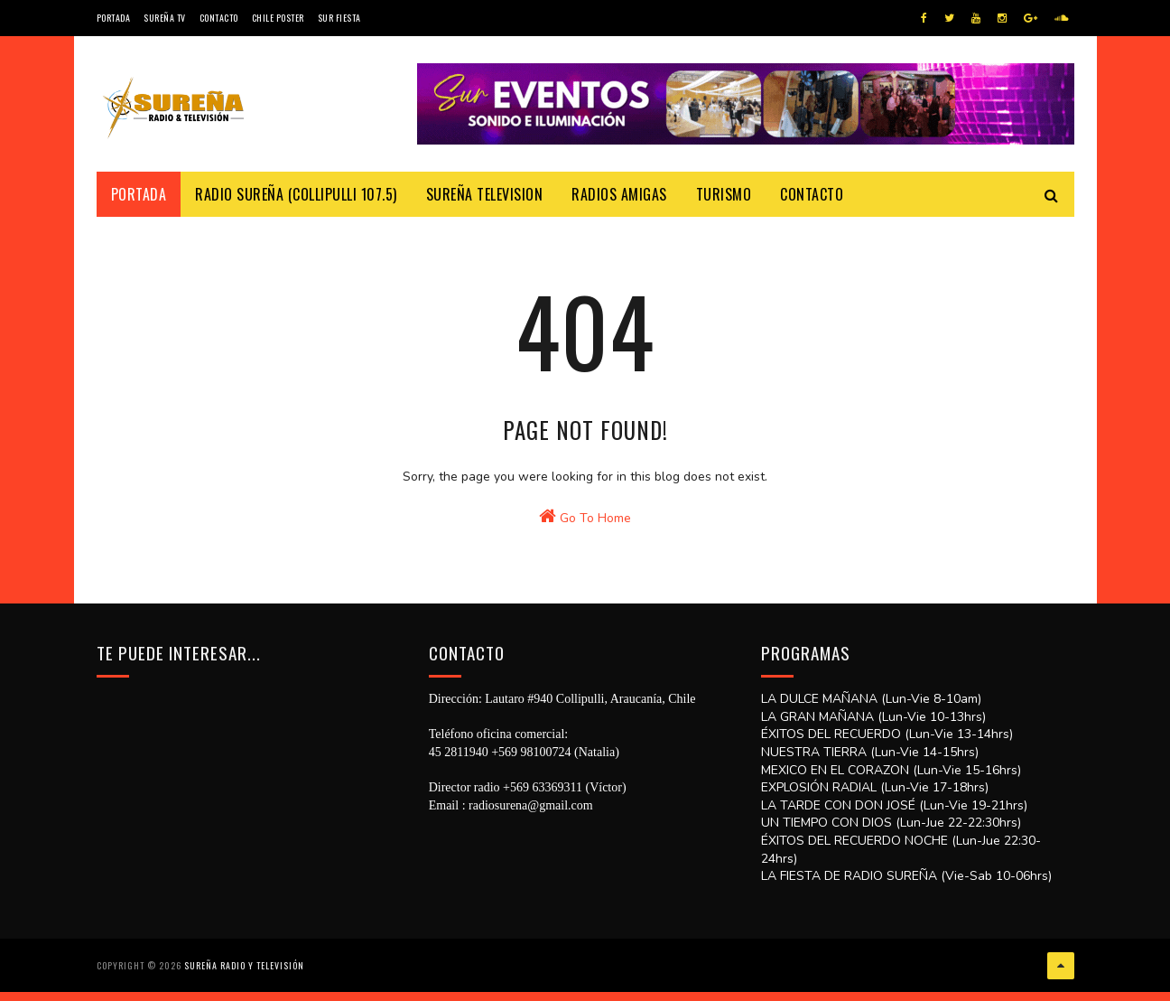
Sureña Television (484, 194)
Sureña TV (165, 17)
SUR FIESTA (339, 17)
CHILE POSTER (278, 17)
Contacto (219, 17)
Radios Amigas (619, 194)
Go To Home (585, 570)
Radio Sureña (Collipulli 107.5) (296, 194)
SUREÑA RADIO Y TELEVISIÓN (244, 978)
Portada (114, 17)
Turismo (724, 194)
